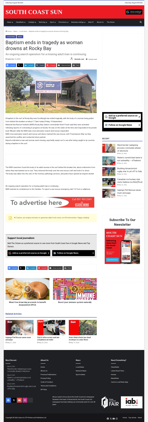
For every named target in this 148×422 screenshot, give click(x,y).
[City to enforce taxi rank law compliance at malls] (51, 327)
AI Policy (44, 389)
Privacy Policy (46, 378)
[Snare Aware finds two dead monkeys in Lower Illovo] (83, 327)
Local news (23, 31)
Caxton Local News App (119, 382)
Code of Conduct (47, 382)
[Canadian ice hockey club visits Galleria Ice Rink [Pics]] (108, 182)
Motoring (42, 22)
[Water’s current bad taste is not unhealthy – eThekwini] (108, 160)
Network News (81, 371)
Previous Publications (48, 374)
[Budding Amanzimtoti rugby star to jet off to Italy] (108, 171)
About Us (100, 22)
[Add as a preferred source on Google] (134, 12)
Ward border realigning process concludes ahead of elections (129, 148)
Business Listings (77, 22)
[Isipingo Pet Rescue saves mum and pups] (20, 327)
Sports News (80, 374)
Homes (113, 374)
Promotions (63, 22)
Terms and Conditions (48, 386)
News (9, 22)
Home (9, 31)
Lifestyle (31, 22)
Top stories (132, 418)
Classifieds (20, 22)
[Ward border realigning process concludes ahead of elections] (108, 148)
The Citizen (110, 22)
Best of (91, 22)
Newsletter (115, 378)
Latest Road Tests (117, 371)
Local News (80, 367)
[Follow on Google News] (73, 253)
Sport (52, 22)
